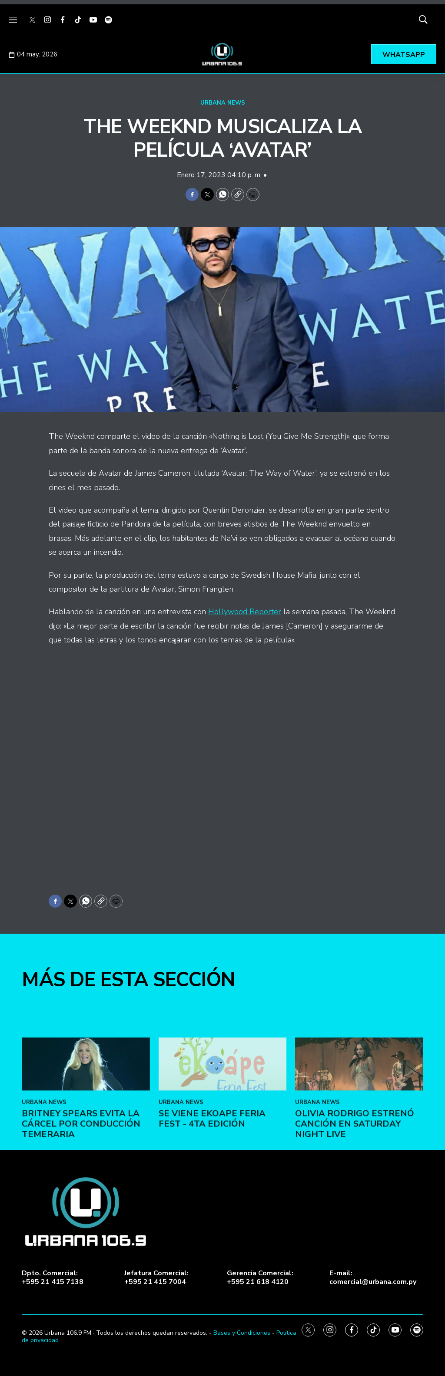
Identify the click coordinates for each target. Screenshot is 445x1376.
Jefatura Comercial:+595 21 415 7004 (156, 1277)
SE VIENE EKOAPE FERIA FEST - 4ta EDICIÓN (212, 1199)
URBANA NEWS (222, 103)
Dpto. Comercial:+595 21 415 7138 (52, 1277)
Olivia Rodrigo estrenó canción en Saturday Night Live (354, 1204)
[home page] (222, 54)
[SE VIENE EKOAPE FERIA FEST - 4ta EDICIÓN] (223, 1144)
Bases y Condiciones (241, 1333)
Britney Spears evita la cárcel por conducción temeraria (81, 1204)
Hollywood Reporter (244, 611)
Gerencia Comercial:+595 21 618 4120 (260, 1277)
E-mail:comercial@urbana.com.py (372, 1277)
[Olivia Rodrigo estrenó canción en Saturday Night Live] (359, 1144)
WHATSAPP (403, 54)
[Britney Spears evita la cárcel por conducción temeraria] (86, 1144)
